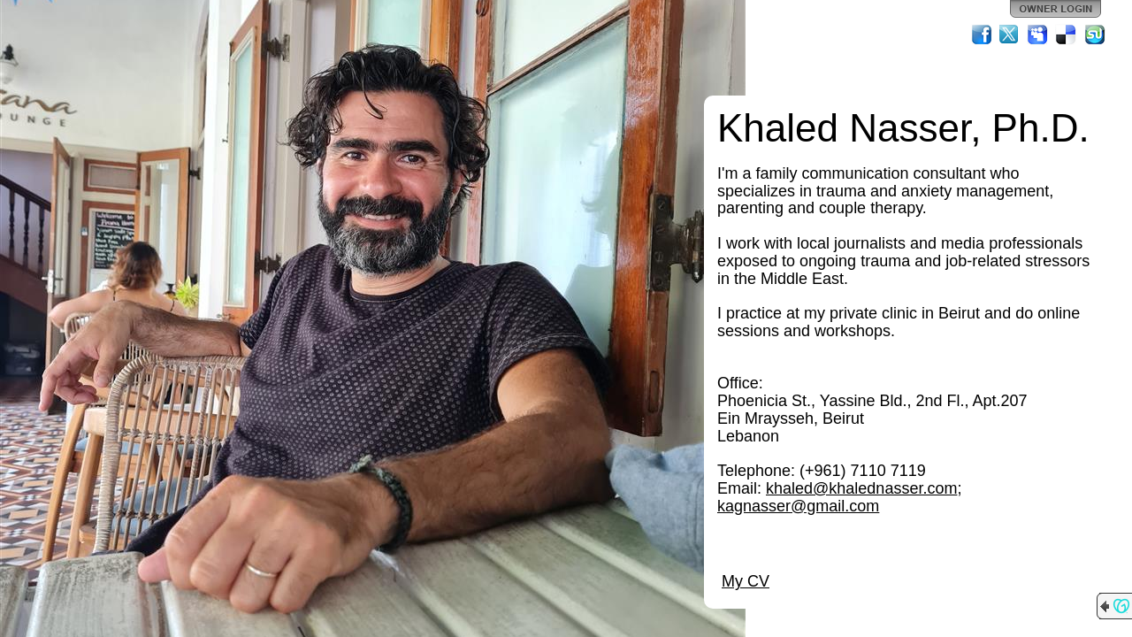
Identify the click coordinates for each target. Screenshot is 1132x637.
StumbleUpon (1094, 34)
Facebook (981, 34)
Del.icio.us (1066, 34)
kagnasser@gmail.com (798, 506)
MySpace (1038, 34)
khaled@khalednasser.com (861, 488)
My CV (745, 581)
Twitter (1010, 34)
